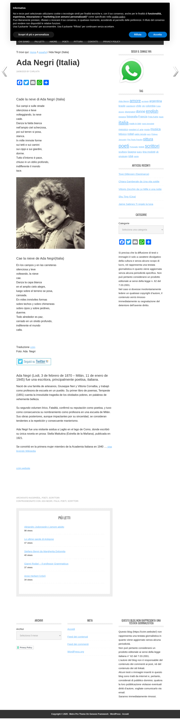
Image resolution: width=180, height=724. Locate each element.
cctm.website (24, 473)
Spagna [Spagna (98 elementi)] (131, 157)
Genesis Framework (99, 719)
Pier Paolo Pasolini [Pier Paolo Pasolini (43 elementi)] (134, 145)
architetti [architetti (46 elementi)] (145, 107)
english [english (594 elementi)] (152, 117)
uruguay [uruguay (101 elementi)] (123, 161)
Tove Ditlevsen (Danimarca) (134, 179)
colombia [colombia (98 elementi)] (151, 111)
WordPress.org (75, 657)
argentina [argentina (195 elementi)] (155, 106)
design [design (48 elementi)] (121, 117)
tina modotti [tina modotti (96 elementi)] (149, 157)
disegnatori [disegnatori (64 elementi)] (130, 117)
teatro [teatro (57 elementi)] (139, 157)
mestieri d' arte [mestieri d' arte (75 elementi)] (136, 135)
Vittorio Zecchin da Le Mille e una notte (140, 194)
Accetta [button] (157, 34)
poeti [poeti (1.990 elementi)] (124, 151)
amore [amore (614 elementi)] (135, 106)
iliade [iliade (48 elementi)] (161, 122)
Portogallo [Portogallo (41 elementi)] (134, 152)
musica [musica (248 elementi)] (155, 135)
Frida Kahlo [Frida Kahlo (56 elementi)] (153, 122)
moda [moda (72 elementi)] (147, 135)
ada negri (47, 507)
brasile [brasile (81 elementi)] (122, 111)
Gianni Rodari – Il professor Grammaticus (48, 569)
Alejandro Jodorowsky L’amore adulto (46, 532)
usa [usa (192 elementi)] (130, 161)
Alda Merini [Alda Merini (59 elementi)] (124, 107)
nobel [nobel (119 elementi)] (130, 139)
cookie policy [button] (118, 16)
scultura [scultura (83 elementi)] (123, 157)
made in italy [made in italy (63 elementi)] (135, 129)
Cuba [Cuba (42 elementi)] (158, 112)
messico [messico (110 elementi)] (123, 135)
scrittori (54, 503)
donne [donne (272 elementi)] (140, 117)
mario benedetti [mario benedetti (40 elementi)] (148, 129)
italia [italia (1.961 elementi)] (124, 128)
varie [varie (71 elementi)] (136, 162)
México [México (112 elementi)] (123, 139)
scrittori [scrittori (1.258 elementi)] (152, 151)
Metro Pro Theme (77, 719)
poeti (45, 503)
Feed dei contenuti (77, 642)
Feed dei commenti (78, 649)
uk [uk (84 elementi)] (157, 157)
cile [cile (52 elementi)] (143, 112)
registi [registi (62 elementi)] (141, 152)
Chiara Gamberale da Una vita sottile (139, 187)
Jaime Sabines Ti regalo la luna (136, 209)
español (36, 503)
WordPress (115, 719)
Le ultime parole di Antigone (40, 544)
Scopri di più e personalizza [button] (33, 34)
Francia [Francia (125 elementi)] (142, 122)
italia (56, 507)
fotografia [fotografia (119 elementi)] (132, 122)
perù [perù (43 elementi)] (149, 140)
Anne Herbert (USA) (36, 581)
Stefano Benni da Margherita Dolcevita (47, 557)
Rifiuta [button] (137, 34)
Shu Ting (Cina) (127, 202)
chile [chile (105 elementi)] (138, 111)
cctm (33, 352)
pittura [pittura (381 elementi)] (148, 145)
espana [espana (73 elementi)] (122, 122)
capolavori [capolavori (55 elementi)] (130, 112)
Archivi (20, 634)
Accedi (71, 634)
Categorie (124, 229)
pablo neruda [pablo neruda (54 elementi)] (140, 140)
